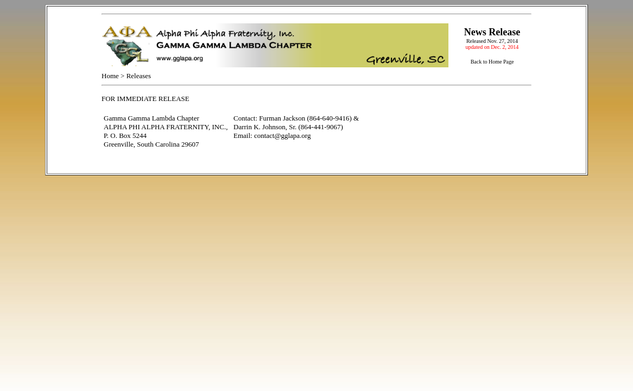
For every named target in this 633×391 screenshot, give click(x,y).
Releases (138, 76)
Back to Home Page (492, 62)
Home (110, 76)
